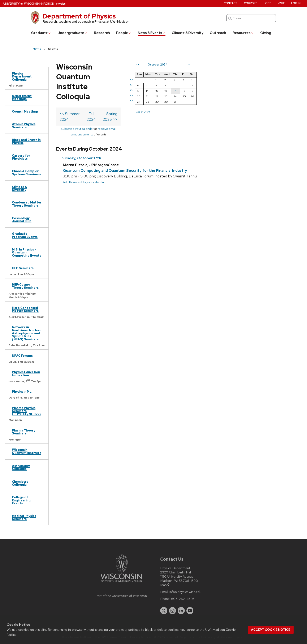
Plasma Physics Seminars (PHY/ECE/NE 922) (26, 411)
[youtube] (190, 610)
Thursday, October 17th (80, 117)
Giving (265, 33)
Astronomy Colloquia (21, 467)
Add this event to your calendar (84, 141)
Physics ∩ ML (21, 391)
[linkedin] (181, 610)
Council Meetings (25, 111)
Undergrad (72, 33)
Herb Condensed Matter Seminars (25, 309)
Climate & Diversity (187, 33)
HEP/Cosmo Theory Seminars (25, 285)
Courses (250, 3)
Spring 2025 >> (180, 84)
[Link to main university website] (121, 582)
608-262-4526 (182, 599)
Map (165, 585)
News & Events (151, 33)
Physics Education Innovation (26, 373)
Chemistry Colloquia (20, 483)
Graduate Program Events (25, 235)
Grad (41, 33)
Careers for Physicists (21, 156)
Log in (295, 3)
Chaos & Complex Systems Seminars (26, 172)
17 (250, 91)
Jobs (267, 3)
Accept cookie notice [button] (270, 630)
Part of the (121, 596)
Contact (230, 3)
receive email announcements (138, 93)
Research (102, 33)
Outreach (218, 33)
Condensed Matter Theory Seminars (27, 203)
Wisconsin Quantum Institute (26, 451)
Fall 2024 (129, 84)
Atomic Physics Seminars (23, 125)
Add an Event (219, 111)
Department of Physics (79, 16)
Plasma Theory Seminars (23, 431)
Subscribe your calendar (96, 93)
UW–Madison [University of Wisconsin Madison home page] (28, 3)
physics (61, 3)
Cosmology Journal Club (21, 219)
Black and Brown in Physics (26, 141)
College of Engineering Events (21, 500)
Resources (243, 33)
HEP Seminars (23, 268)
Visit (281, 3)
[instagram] (172, 610)
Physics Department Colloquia (22, 76)
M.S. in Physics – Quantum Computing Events (26, 252)
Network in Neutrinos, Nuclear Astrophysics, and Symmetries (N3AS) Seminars (26, 333)
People (123, 33)
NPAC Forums (22, 356)
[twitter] (163, 610)
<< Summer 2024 (75, 84)
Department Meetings (22, 97)
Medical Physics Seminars (24, 517)
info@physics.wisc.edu (185, 592)
